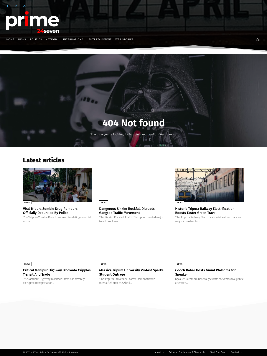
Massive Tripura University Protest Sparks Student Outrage (128, 272)
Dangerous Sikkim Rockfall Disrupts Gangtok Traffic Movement (129, 210)
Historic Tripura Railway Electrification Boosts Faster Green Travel (208, 210)
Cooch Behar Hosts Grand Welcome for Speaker (208, 272)
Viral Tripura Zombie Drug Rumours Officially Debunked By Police (52, 210)
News (27, 202)
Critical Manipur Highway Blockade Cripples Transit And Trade (52, 272)
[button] (258, 40)
